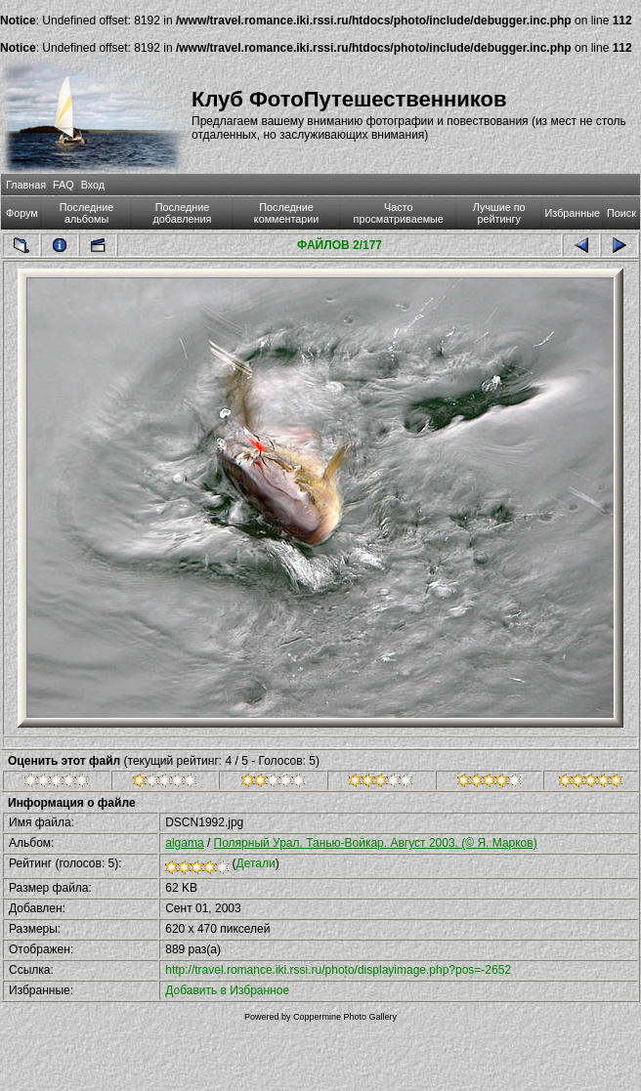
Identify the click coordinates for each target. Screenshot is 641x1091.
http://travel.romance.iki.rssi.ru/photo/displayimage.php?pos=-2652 (338, 970)
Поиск (621, 213)
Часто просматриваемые (399, 213)
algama (184, 843)
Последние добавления (182, 213)
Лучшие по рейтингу (499, 213)
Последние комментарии (287, 213)
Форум (22, 213)
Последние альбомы (87, 213)
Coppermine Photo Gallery (345, 1017)
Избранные (572, 213)
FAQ (63, 184)
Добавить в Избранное (227, 990)
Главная (26, 184)
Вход (93, 184)
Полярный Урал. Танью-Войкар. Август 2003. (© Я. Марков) (375, 843)
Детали (256, 863)
